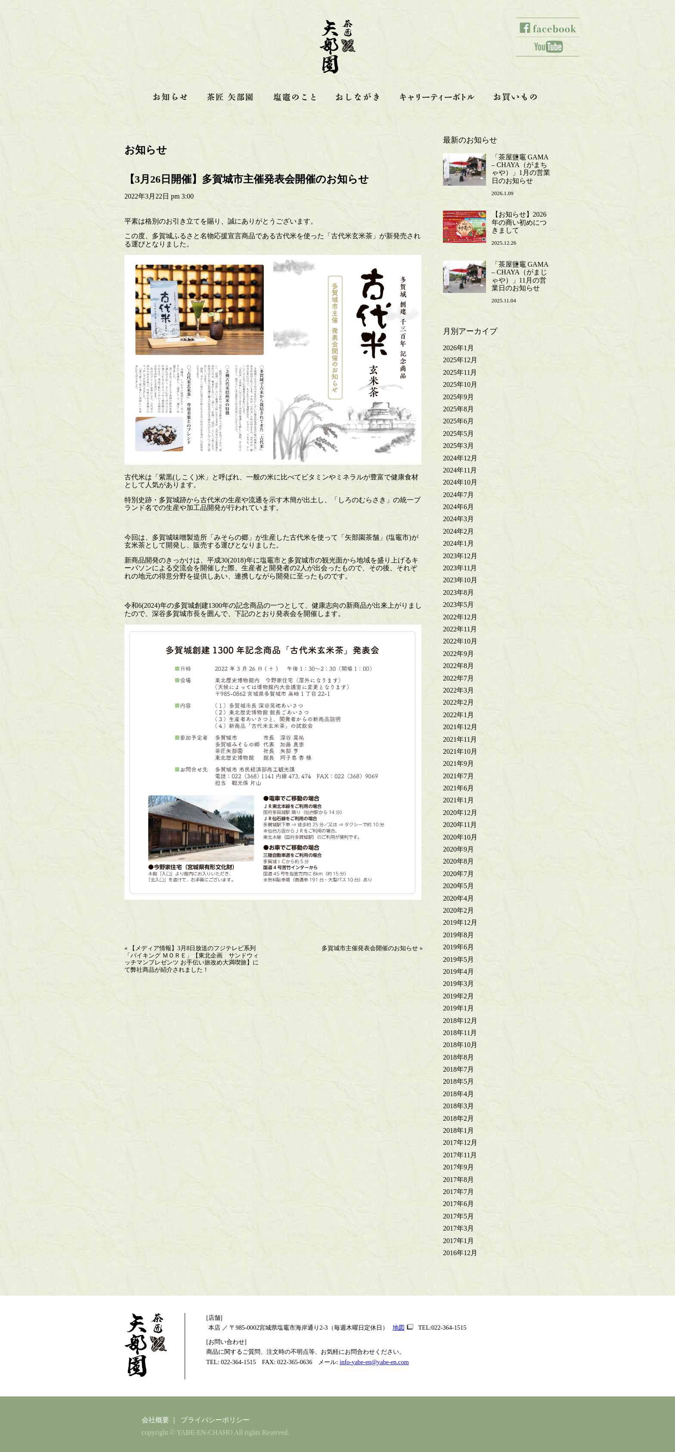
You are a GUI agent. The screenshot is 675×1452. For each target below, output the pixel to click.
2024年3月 (458, 518)
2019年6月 (458, 947)
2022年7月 (458, 678)
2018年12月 (460, 1020)
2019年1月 (458, 1008)
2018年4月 (458, 1094)
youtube (548, 46)
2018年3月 (458, 1106)
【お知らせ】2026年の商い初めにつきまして (519, 222)
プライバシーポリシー (215, 1420)
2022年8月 (458, 665)
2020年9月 (458, 849)
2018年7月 (458, 1069)
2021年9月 (458, 763)
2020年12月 (460, 812)
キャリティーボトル (437, 97)
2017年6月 (458, 1203)
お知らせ (170, 97)
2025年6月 (458, 421)
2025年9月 (458, 397)
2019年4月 (458, 971)
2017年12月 (460, 1142)
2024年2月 (458, 531)
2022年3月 (458, 690)
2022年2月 (458, 702)
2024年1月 (458, 543)
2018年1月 (458, 1130)
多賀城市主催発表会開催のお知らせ (370, 948)
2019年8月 (458, 935)
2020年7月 (458, 873)
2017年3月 (458, 1228)
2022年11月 (460, 629)
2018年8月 (458, 1057)
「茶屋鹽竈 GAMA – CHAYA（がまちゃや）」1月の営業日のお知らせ (521, 168)
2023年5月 (458, 604)
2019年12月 (460, 922)
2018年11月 (460, 1032)
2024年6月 (458, 506)
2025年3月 (458, 445)
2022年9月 (458, 653)
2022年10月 (460, 641)
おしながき (358, 97)
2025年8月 (458, 409)
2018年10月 (460, 1044)
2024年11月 (460, 470)
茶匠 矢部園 (230, 97)
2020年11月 (460, 824)
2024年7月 (458, 494)
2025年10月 (460, 384)
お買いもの (516, 97)
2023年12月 (460, 556)
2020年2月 (458, 910)
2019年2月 (458, 996)
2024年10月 (460, 482)
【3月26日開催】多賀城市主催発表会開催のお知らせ (246, 179)
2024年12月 (460, 458)
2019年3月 (458, 983)
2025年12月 (460, 360)
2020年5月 (458, 885)
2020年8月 (458, 861)
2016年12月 (460, 1252)
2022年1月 (458, 714)
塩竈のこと (294, 97)
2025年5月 (458, 433)
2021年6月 (458, 788)
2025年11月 (460, 372)
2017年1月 (458, 1240)
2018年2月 (458, 1118)
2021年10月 (460, 751)
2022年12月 (460, 617)
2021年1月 (458, 800)
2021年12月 (460, 727)
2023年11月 (460, 568)
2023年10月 (460, 580)
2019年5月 (458, 959)
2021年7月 (458, 776)
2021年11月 (460, 739)
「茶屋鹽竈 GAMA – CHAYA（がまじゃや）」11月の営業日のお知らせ (520, 276)
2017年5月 (458, 1216)
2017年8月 (458, 1179)
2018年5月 (458, 1081)
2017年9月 (458, 1167)
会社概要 (155, 1420)
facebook (548, 27)
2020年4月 (458, 898)
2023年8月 (458, 592)
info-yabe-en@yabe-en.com (374, 1362)
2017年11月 (460, 1155)
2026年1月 (458, 347)
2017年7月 (458, 1191)
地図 (399, 1327)
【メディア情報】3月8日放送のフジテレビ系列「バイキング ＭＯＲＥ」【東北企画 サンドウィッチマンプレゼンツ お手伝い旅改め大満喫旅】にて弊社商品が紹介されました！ (191, 959)
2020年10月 (460, 837)
